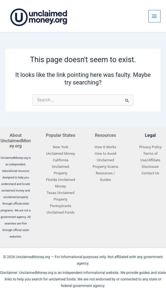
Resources (105, 135)
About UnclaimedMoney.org (16, 140)
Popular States (60, 135)
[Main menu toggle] (154, 16)
